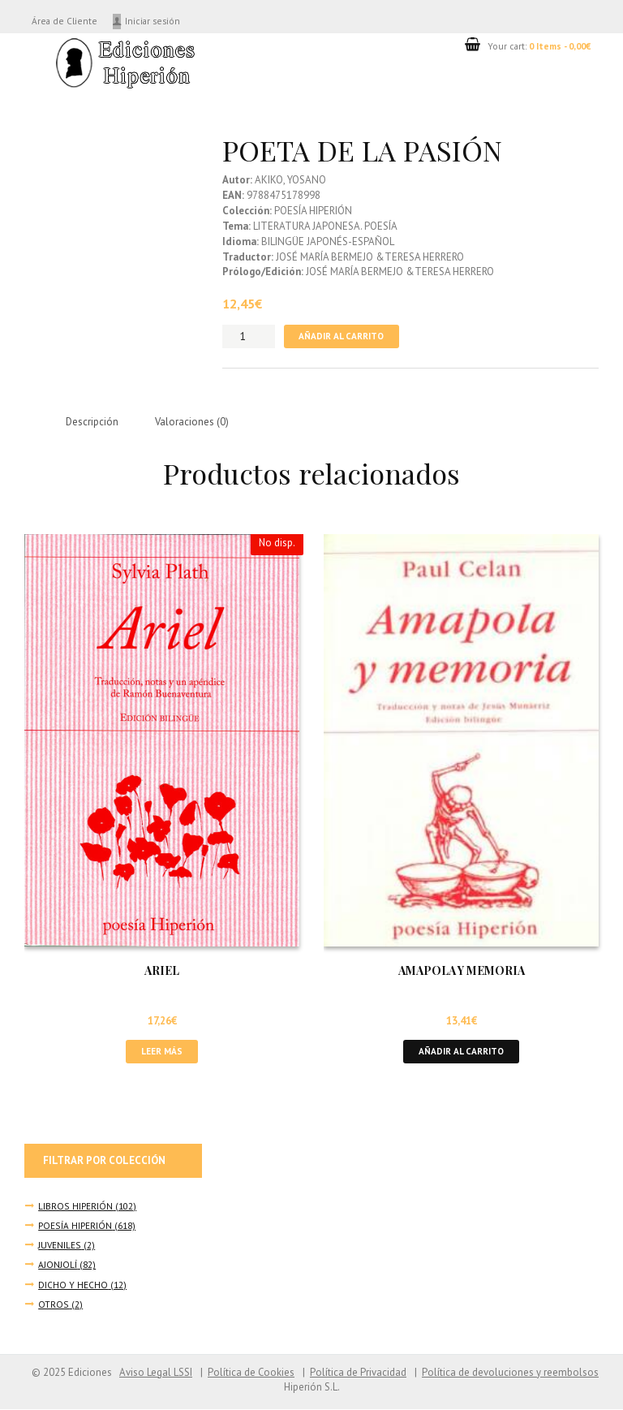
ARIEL (161, 971)
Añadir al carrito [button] (461, 1052)
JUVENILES (60, 1246)
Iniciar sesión (155, 21)
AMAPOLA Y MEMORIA (461, 971)
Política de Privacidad (358, 1373)
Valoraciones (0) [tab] (193, 422)
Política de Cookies (250, 1373)
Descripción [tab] (92, 422)
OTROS (53, 1305)
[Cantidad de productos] (248, 336)
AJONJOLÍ (57, 1266)
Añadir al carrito (341, 336)
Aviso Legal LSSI (154, 1373)
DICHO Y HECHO (73, 1285)
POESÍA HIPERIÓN (75, 1226)
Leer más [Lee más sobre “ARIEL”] (162, 1052)
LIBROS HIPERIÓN (75, 1207)
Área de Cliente (65, 21)
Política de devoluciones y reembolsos (510, 1373)
